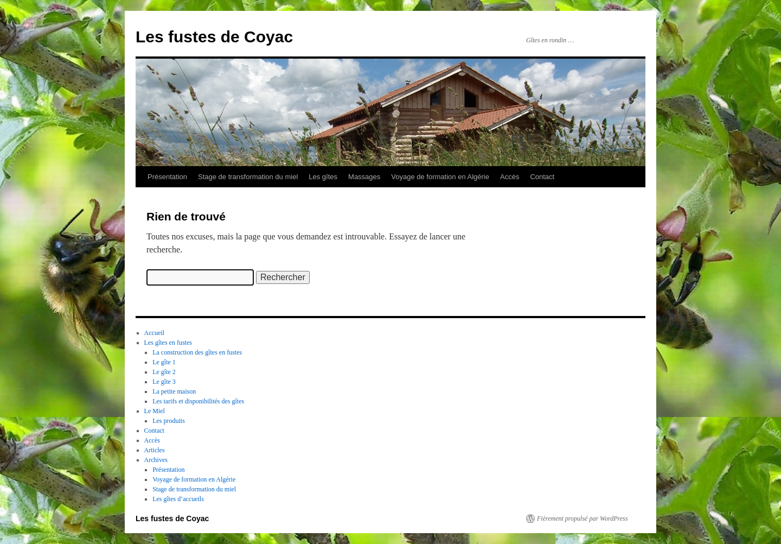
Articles (154, 450)
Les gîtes (323, 177)
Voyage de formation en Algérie (440, 177)
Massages (364, 177)
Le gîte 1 (164, 362)
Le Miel (154, 411)
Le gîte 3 (164, 381)
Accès (509, 177)
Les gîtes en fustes (168, 342)
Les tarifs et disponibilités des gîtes (198, 401)
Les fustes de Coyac (214, 37)
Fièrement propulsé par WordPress (582, 518)
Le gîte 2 (164, 372)
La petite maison (174, 391)
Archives (156, 460)
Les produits (168, 421)
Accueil (154, 333)
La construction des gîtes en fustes (197, 352)
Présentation (167, 177)
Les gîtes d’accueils (178, 499)
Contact (542, 177)
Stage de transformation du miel (248, 177)
